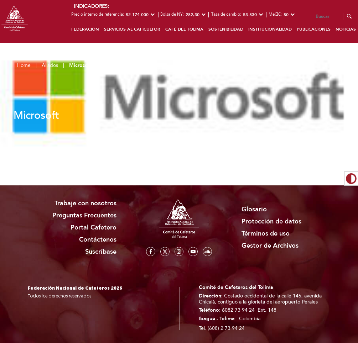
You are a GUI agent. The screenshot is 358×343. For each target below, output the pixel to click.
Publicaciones (314, 29)
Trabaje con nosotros (85, 203)
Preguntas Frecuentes (84, 215)
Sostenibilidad (225, 29)
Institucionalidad (270, 29)
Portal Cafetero (93, 227)
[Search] (331, 16)
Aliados (50, 65)
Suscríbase (100, 251)
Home (24, 65)
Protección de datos (271, 221)
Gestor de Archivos (270, 245)
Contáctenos (97, 239)
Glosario (254, 209)
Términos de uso (266, 233)
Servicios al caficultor (132, 29)
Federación (85, 29)
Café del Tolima (184, 29)
